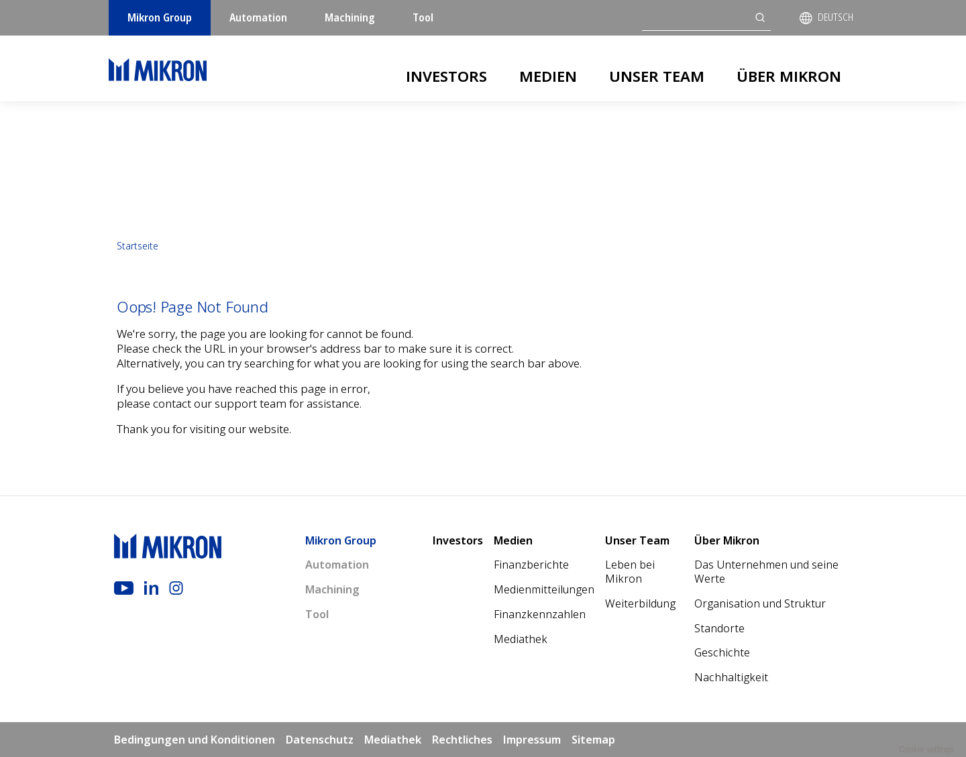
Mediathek (520, 639)
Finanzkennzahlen (540, 614)
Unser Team (656, 76)
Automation (258, 17)
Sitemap (593, 739)
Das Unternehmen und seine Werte (766, 571)
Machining (350, 17)
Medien (548, 76)
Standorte (719, 628)
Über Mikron (789, 76)
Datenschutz (320, 739)
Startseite (137, 245)
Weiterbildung (640, 603)
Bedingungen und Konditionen (194, 739)
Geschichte (722, 652)
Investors (446, 76)
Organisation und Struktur (760, 603)
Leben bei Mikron (630, 571)
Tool (423, 17)
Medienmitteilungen (544, 589)
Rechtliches (462, 739)
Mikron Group (159, 17)
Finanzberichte (531, 564)
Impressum (532, 739)
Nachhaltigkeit (731, 677)
